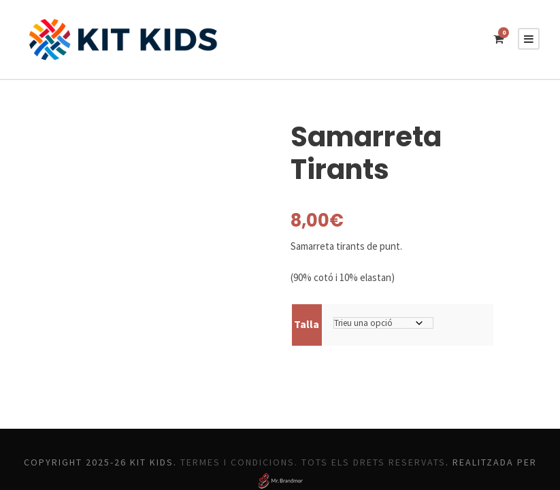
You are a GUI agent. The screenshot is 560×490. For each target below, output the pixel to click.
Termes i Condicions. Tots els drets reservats (367, 429)
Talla (306, 291)
